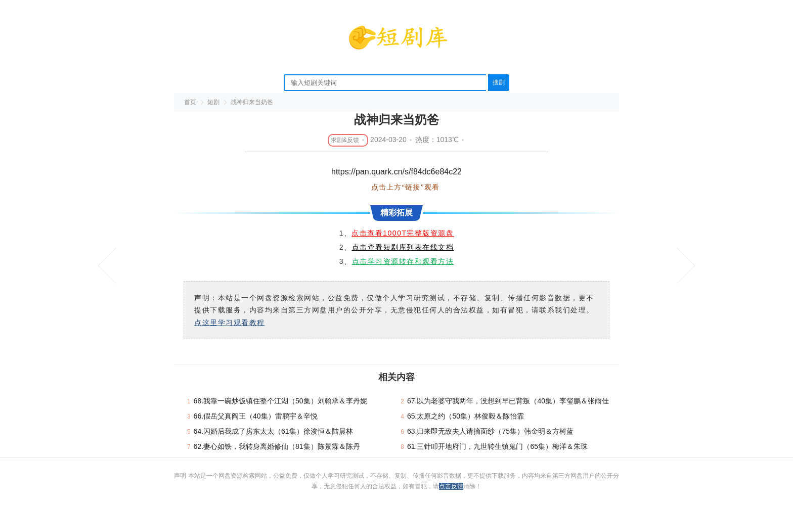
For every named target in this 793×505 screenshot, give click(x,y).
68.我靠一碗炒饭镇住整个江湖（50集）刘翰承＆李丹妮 (280, 401)
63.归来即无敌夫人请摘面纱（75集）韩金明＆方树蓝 (490, 431)
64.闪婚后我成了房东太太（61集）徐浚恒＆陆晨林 (273, 431)
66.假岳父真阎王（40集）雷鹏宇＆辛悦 (256, 416)
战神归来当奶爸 (252, 102)
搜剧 (499, 82)
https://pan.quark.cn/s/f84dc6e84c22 (396, 171)
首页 (190, 102)
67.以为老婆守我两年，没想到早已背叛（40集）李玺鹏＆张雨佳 (508, 401)
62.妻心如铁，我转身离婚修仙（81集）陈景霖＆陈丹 (277, 446)
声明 (181, 475)
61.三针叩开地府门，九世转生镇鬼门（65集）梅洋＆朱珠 (497, 446)
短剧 (213, 102)
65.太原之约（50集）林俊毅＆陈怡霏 (465, 416)
